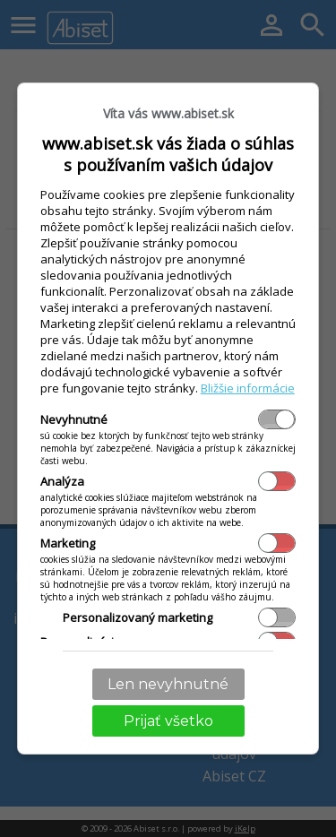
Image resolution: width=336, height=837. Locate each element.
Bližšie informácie (248, 388)
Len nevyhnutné (168, 684)
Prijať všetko (168, 720)
